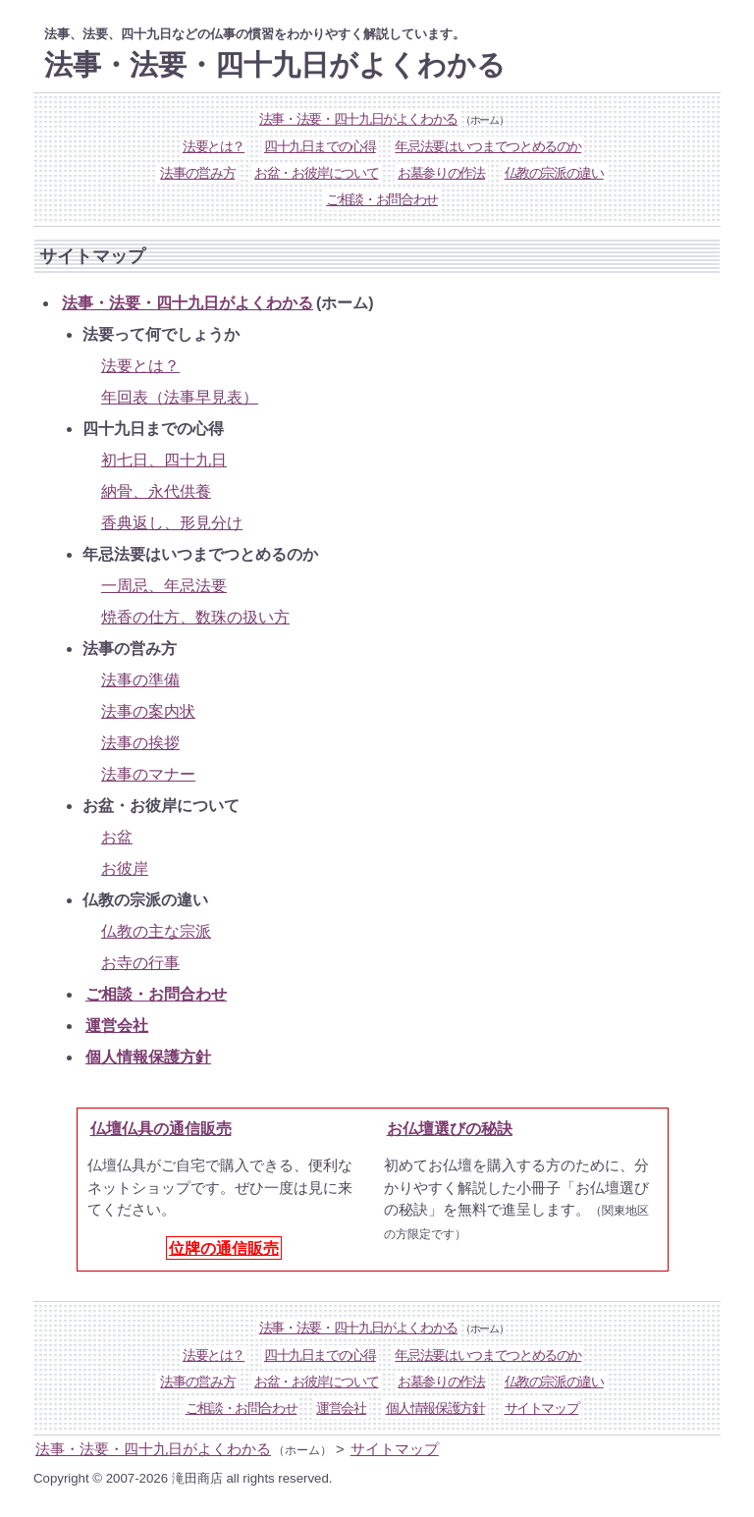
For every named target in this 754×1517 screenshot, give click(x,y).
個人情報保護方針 (148, 1057)
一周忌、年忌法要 (164, 585)
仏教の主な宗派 (156, 931)
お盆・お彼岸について (316, 173)
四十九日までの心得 (320, 146)
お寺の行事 (140, 962)
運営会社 (116, 1025)
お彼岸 (124, 868)
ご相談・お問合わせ (382, 199)
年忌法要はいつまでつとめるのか (488, 146)
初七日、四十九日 (164, 460)
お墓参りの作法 (441, 173)
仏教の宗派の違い (554, 173)
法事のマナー (148, 774)
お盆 (117, 837)
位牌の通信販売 (224, 1248)
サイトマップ (542, 1408)
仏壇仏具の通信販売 (161, 1128)
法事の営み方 (197, 173)
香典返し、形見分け (171, 523)
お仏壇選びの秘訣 (449, 1128)
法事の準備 (140, 680)
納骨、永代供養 (156, 491)
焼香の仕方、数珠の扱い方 (195, 617)
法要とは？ (213, 146)
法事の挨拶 (140, 742)
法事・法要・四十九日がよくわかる (358, 119)
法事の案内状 (148, 711)
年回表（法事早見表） (179, 397)
